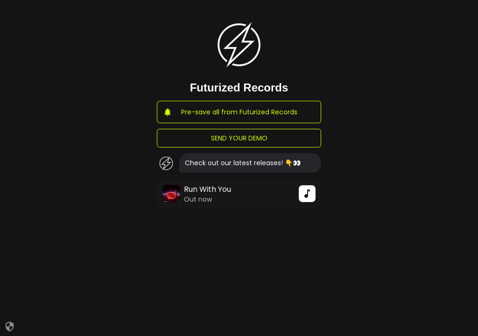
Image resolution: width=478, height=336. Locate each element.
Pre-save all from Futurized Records (239, 112)
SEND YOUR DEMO (239, 138)
